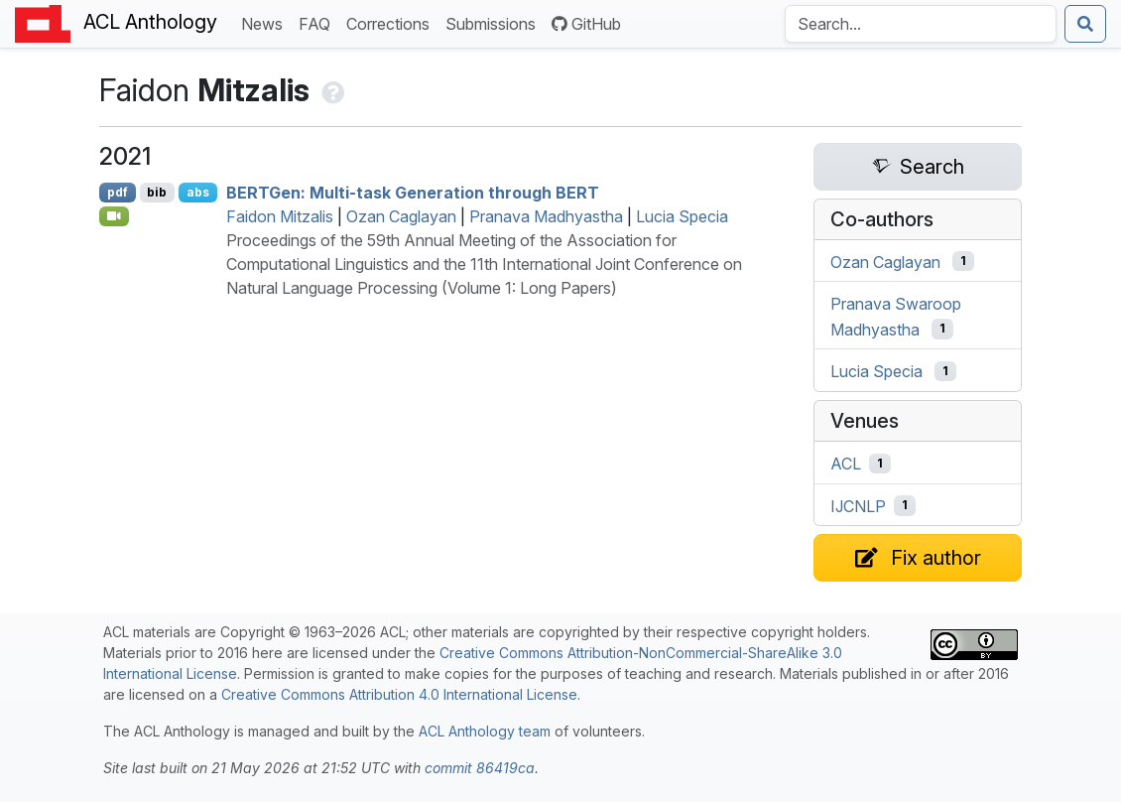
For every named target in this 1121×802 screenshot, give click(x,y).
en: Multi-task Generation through (412, 192)
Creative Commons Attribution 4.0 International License (399, 694)
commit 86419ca (480, 767)
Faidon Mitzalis (279, 216)
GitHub (586, 24)
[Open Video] (114, 216)
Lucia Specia (682, 216)
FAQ (318, 22)
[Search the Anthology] (921, 24)
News (266, 22)
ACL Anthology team (485, 731)
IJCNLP (858, 505)
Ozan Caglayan (401, 216)
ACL (845, 463)
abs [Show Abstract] (198, 192)
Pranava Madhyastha (546, 216)
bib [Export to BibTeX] (157, 192)
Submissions (494, 22)
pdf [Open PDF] (117, 192)
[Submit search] (1085, 24)
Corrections (391, 22)
